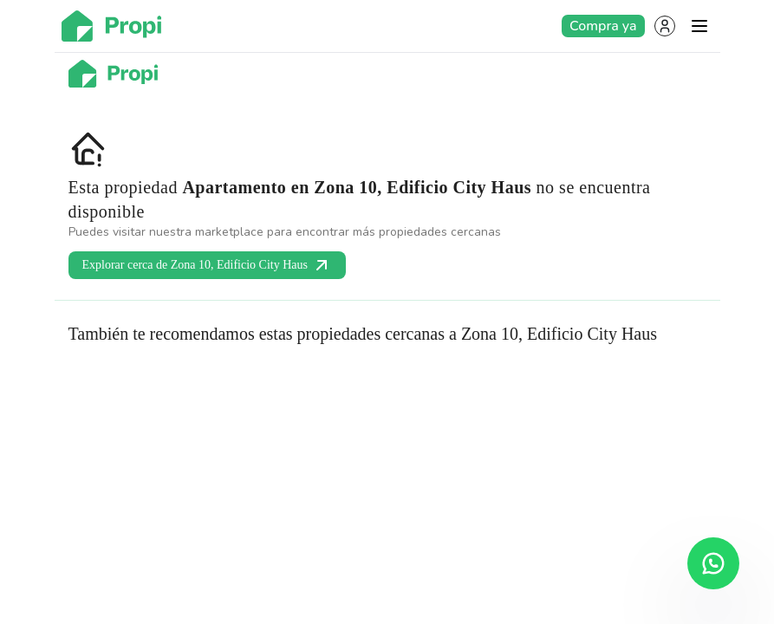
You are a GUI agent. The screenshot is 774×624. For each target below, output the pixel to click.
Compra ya (602, 26)
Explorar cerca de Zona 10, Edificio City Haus (207, 265)
